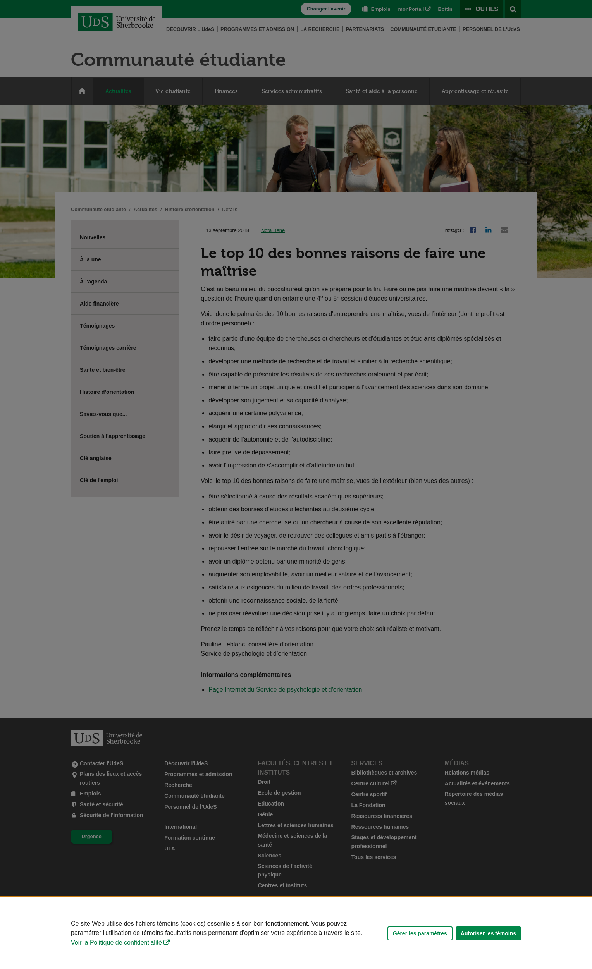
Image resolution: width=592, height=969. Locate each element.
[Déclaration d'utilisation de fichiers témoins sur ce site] (296, 933)
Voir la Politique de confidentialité (116, 942)
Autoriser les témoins (488, 933)
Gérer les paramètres (420, 933)
